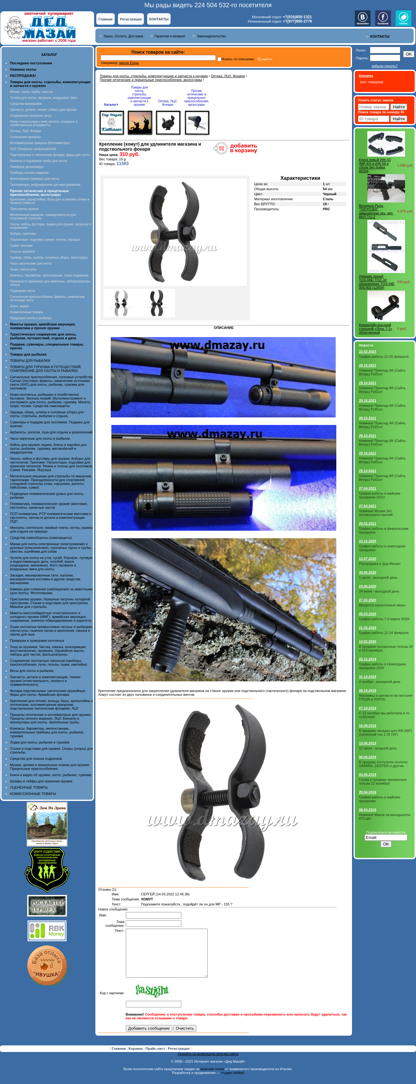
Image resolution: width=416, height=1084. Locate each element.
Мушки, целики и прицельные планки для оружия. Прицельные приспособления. (50, 766)
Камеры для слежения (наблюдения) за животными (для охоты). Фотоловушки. (51, 591)
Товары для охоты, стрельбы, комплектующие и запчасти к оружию (154, 76)
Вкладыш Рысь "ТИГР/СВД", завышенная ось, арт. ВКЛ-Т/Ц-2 (376, 211)
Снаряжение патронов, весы (30, 115)
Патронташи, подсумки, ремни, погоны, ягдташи (45, 239)
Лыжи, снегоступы (23, 269)
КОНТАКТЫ (159, 19)
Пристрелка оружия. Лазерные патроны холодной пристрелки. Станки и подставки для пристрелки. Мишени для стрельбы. (50, 603)
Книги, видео (19, 306)
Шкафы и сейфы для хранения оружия (41, 781)
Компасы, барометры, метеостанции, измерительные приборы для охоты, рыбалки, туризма (47, 732)
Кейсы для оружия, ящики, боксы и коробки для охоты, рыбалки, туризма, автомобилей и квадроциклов (48, 448)
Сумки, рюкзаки (21, 245)
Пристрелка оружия (24, 209)
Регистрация (131, 19)
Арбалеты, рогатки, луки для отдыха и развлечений (51, 432)
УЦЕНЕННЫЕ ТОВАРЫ (29, 787)
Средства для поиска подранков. (36, 758)
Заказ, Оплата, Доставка (123, 36)
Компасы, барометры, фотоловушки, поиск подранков (49, 275)
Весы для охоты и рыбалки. (32, 671)
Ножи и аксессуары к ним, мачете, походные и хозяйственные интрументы (43, 123)
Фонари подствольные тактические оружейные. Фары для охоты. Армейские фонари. (48, 692)
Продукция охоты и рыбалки (30, 318)
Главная (106, 19)
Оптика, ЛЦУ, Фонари (25, 131)
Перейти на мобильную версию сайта (208, 1063)
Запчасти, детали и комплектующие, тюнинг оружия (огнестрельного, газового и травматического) (45, 680)
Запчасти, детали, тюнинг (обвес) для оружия (43, 109)
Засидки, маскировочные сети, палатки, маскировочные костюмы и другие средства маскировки (45, 579)
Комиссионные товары (26, 312)
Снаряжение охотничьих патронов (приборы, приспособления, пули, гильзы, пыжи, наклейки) (48, 662)
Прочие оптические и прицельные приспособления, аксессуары (151, 80)
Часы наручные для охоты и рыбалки (40, 438)
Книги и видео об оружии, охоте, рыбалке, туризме (50, 775)
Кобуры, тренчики (23, 233)
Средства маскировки (26, 103)
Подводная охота (22, 290)
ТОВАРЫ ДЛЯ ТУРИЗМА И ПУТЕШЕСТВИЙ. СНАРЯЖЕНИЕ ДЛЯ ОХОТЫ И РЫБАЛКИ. (46, 369)
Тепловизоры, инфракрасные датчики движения (45, 184)
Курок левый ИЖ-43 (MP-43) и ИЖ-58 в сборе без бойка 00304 (375, 165)
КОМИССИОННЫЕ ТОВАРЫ (33, 794)
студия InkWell (232, 1082)
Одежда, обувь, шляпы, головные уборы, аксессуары (49, 257)
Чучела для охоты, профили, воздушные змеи (43, 97)
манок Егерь (129, 63)
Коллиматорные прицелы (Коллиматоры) (40, 143)
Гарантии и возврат (169, 36)
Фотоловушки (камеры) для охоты (34, 178)
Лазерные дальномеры (27, 167)
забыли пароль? (384, 66)
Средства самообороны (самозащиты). (41, 537)
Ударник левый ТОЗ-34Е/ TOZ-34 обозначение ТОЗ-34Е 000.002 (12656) (376, 281)
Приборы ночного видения (29, 172)
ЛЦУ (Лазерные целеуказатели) (33, 149)
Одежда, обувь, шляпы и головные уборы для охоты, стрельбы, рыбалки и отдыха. (47, 414)
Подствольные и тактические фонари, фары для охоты (50, 155)
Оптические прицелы (25, 137)
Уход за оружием (22, 251)
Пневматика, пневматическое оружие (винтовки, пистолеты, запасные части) (49, 505)
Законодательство (211, 36)
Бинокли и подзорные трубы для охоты (38, 161)
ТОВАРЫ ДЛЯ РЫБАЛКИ (30, 360)
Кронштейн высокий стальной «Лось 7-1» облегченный (375, 328)
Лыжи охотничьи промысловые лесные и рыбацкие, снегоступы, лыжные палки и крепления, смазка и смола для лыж (51, 630)
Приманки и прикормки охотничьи (37, 640)
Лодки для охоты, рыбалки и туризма (39, 742)
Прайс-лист (156, 1058)
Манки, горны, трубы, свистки (31, 92)
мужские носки (212, 1078)
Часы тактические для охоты (31, 263)
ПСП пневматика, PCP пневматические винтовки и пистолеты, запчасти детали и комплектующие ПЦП (50, 517)
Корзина (136, 1058)
